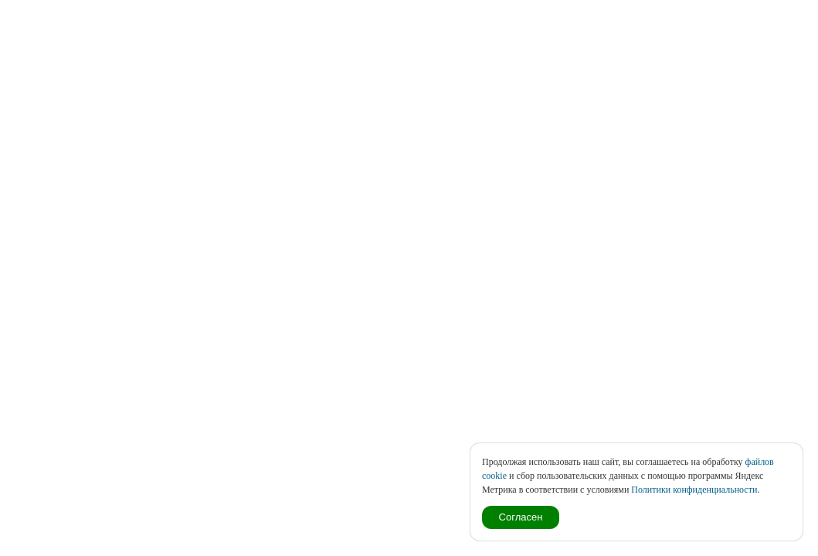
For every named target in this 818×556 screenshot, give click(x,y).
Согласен (521, 517)
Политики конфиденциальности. (695, 489)
